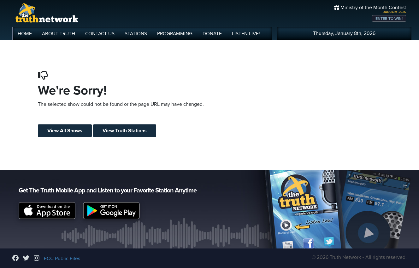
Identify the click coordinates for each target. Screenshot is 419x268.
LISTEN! (246, 34)
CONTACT (100, 34)
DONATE (212, 34)
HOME (25, 34)
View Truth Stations (125, 131)
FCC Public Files (62, 258)
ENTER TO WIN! (389, 18)
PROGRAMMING (174, 34)
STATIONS (136, 34)
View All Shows (64, 131)
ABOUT (58, 34)
